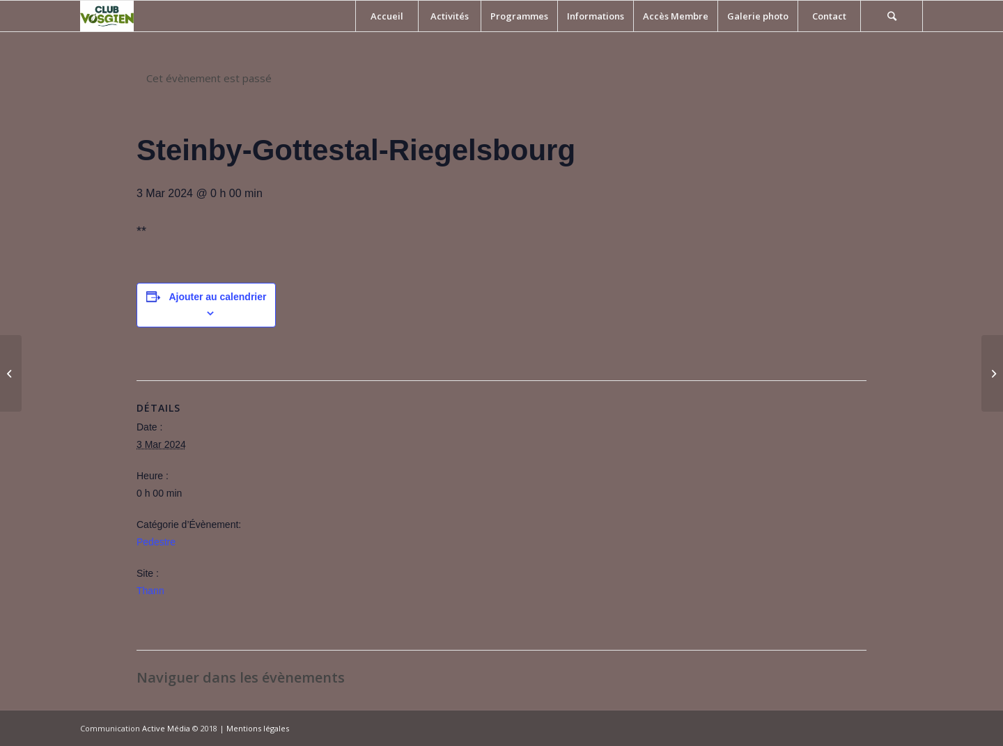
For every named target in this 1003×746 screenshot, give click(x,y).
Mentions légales (257, 728)
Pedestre (156, 541)
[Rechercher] (891, 16)
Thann (150, 590)
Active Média (166, 728)
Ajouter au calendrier (217, 296)
